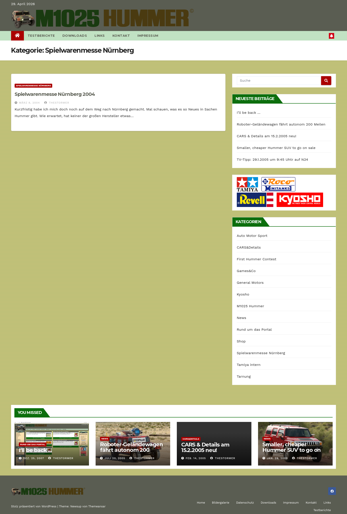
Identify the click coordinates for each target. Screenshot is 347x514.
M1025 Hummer (250, 306)
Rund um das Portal (254, 329)
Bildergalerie (220, 502)
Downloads (74, 36)
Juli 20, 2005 (114, 458)
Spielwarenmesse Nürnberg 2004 (55, 94)
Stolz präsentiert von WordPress (34, 506)
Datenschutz (245, 502)
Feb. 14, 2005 (196, 458)
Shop (241, 341)
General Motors (250, 282)
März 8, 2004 (29, 102)
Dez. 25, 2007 (33, 458)
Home (201, 502)
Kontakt (121, 36)
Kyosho (243, 294)
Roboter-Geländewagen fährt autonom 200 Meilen (281, 124)
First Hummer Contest (256, 259)
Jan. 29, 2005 (277, 458)
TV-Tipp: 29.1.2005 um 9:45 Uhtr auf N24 (272, 159)
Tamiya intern (249, 365)
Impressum (147, 36)
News (241, 318)
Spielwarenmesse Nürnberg (33, 85)
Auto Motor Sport (252, 236)
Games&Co (246, 271)
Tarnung (244, 376)
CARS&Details (249, 247)
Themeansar (97, 506)
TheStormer (56, 102)
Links (99, 36)
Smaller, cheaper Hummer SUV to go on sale (276, 148)
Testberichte (41, 36)
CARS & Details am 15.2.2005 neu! (266, 136)
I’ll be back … (248, 112)
